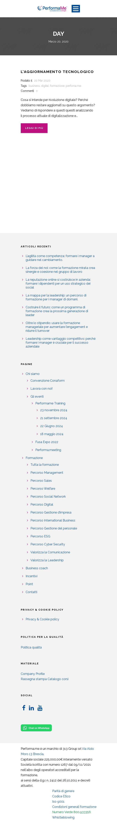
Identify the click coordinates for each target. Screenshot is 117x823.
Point (29, 584)
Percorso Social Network (48, 496)
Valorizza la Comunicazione (50, 552)
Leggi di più (34, 128)
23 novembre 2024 (53, 410)
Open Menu (76, 8)
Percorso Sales (41, 480)
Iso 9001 (58, 801)
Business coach (37, 568)
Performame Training (50, 403)
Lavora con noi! (41, 388)
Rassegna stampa (34, 679)
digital (45, 85)
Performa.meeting (48, 450)
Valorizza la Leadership (47, 560)
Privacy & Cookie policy (42, 619)
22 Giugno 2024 (51, 426)
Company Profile (33, 674)
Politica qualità (31, 647)
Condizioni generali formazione (74, 807)
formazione (57, 85)
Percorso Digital (41, 504)
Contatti (31, 592)
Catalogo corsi (58, 679)
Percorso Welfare (42, 488)
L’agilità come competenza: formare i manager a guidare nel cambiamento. (60, 258)
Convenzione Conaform (47, 380)
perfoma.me (73, 85)
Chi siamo (33, 374)
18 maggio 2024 (51, 434)
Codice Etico (61, 796)
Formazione (34, 458)
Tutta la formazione (44, 465)
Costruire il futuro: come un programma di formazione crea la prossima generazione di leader (57, 311)
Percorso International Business (52, 520)
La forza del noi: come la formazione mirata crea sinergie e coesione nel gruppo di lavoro (60, 270)
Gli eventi (37, 396)
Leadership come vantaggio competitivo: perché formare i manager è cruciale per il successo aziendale (60, 342)
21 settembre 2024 (53, 418)
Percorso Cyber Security (47, 544)
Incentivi (31, 576)
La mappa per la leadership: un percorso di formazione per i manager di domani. (56, 297)
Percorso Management (46, 473)
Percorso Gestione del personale (53, 528)
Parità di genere (63, 791)
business (34, 85)
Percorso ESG (40, 536)
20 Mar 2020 (42, 80)
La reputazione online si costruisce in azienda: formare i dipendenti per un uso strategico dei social (58, 283)
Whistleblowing (63, 817)
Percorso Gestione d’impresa (50, 512)
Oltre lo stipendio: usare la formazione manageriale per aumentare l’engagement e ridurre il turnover (57, 327)
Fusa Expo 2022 (46, 442)
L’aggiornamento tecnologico (57, 72)
